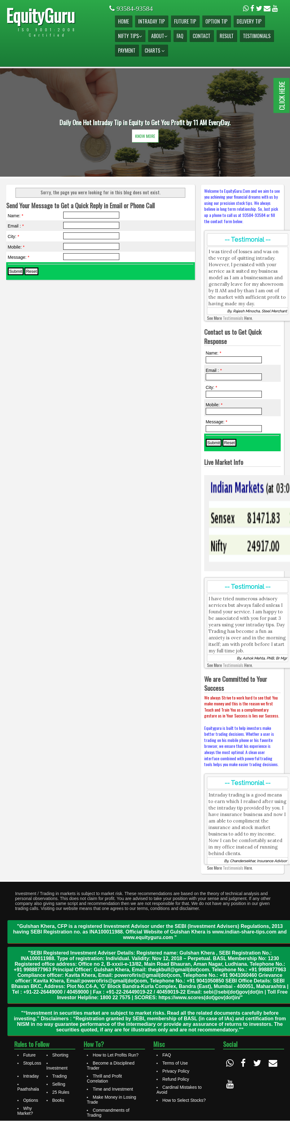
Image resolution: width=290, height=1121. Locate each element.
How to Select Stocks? (184, 1100)
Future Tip (185, 21)
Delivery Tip (249, 21)
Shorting (60, 1055)
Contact (201, 36)
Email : (16, 225)
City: (13, 236)
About (159, 36)
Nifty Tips (130, 36)
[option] (145, 122)
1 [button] (136, 161)
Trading (59, 1076)
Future (29, 1055)
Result (227, 36)
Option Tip (216, 21)
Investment (57, 1068)
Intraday (31, 1076)
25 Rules (60, 1092)
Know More (145, 136)
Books (58, 1100)
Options (30, 1100)
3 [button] (154, 161)
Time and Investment (113, 1089)
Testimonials (256, 36)
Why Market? (25, 1111)
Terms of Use (175, 1063)
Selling (58, 1084)
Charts (155, 50)
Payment (126, 50)
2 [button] (145, 161)
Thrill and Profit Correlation (104, 1078)
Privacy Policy (175, 1071)
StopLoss (32, 1063)
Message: (18, 257)
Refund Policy (175, 1079)
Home (123, 21)
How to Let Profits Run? (115, 1055)
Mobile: (16, 247)
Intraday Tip (151, 21)
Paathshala (28, 1089)
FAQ (180, 36)
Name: (16, 215)
